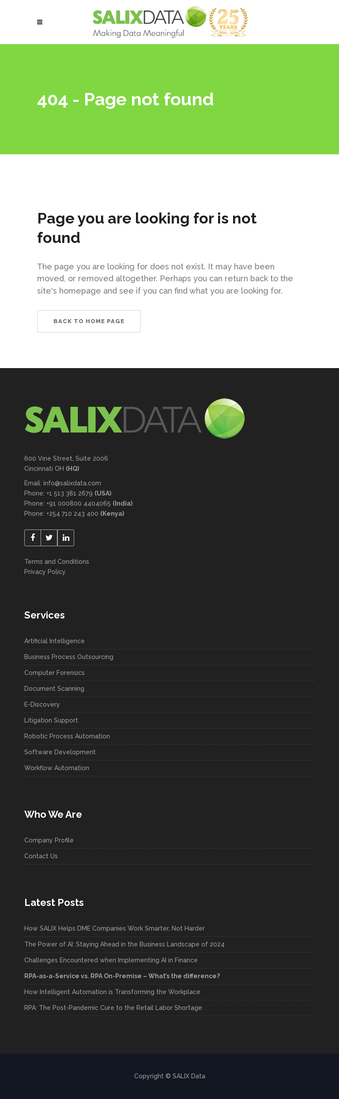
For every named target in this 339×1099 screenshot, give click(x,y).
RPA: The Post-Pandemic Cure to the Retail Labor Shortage (113, 1007)
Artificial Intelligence (54, 640)
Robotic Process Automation (67, 736)
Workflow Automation (56, 767)
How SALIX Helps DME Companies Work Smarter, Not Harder (114, 928)
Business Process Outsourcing (68, 656)
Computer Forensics (54, 672)
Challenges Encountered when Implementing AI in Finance (112, 960)
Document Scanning (54, 688)
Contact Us (41, 856)
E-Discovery (42, 704)
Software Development (60, 752)
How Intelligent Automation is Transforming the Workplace (113, 991)
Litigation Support (51, 720)
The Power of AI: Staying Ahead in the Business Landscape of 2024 (124, 944)
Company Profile (49, 840)
